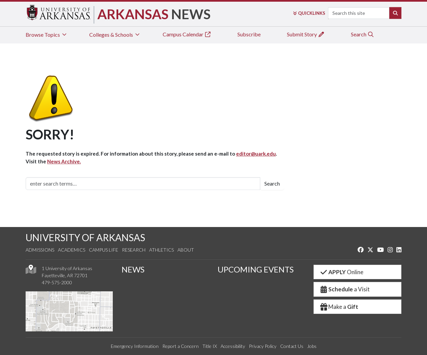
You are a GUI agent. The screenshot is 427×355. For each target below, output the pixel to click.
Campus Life (103, 250)
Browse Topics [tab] (47, 34)
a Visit (344, 289)
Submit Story (306, 34)
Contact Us (291, 346)
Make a (338, 306)
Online (341, 272)
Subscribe (249, 34)
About (185, 250)
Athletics (161, 250)
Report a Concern (180, 346)
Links (309, 13)
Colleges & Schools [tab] (115, 34)
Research (133, 250)
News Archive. (64, 161)
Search (362, 34)
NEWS (133, 269)
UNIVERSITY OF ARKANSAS (85, 237)
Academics (71, 250)
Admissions (40, 250)
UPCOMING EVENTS (256, 269)
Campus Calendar (187, 34)
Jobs (312, 346)
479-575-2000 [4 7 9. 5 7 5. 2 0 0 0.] (57, 282)
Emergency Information (135, 346)
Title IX (209, 346)
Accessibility (233, 346)
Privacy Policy (262, 346)
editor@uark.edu (256, 154)
